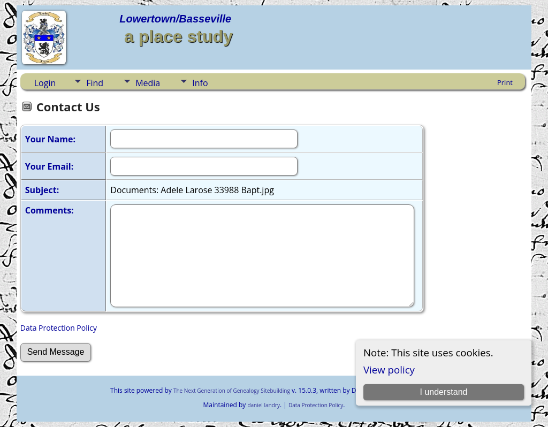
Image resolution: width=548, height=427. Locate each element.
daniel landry (263, 405)
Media (147, 83)
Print (505, 82)
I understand (444, 391)
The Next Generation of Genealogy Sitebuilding (231, 390)
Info (200, 83)
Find (94, 83)
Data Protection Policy (58, 328)
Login (45, 83)
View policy (389, 369)
